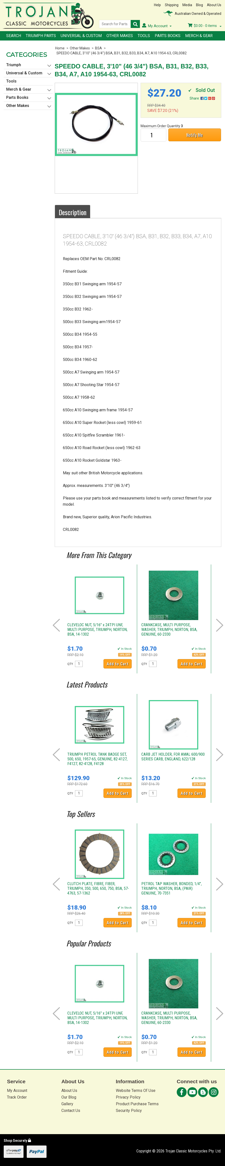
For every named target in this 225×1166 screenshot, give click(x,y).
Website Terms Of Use (135, 1090)
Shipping (171, 5)
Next (219, 625)
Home (60, 48)
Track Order (17, 1097)
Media (187, 5)
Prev (56, 625)
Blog (199, 5)
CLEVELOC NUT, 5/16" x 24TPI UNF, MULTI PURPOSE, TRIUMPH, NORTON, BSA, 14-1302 (97, 630)
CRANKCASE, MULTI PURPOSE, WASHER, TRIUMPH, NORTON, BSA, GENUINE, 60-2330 (169, 630)
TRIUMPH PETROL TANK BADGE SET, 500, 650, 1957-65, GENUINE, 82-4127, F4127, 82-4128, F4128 (97, 759)
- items (205, 25)
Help (157, 5)
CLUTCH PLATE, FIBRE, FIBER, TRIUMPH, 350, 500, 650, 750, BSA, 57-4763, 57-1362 (98, 888)
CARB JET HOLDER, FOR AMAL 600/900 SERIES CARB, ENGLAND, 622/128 (173, 756)
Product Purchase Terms (137, 1104)
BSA (98, 48)
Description (72, 212)
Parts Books (167, 35)
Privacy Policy (128, 1097)
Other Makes (119, 35)
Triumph (13, 64)
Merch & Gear (199, 35)
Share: (202, 98)
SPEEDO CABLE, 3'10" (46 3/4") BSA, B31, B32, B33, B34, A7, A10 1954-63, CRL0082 (121, 53)
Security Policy (129, 1110)
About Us (214, 5)
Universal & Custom (81, 35)
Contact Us (70, 1110)
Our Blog (68, 1097)
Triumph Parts (41, 35)
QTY (70, 664)
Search (13, 35)
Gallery (67, 1104)
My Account (17, 1090)
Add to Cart (117, 664)
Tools (144, 35)
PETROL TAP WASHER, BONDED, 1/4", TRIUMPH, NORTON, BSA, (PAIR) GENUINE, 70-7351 (171, 888)
